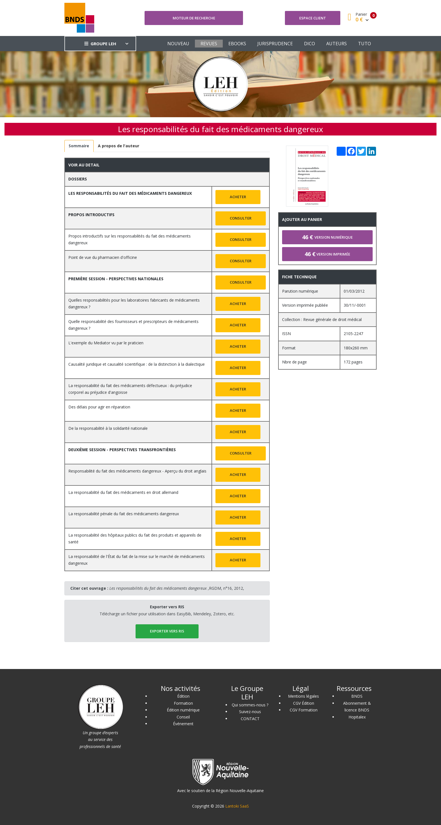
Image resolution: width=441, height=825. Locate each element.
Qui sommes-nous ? (250, 705)
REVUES (209, 43)
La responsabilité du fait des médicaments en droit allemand (123, 492)
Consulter (240, 218)
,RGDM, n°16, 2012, (176, 588)
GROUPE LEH (100, 43)
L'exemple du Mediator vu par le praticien (105, 342)
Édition (183, 696)
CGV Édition (303, 703)
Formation (183, 703)
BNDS (357, 696)
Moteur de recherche (194, 18)
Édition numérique (183, 710)
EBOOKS (237, 43)
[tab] (79, 146)
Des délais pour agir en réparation (99, 407)
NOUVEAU (178, 43)
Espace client (312, 18)
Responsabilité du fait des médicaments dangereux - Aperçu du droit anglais (137, 471)
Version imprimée (327, 254)
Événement (183, 723)
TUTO (364, 43)
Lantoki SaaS (237, 806)
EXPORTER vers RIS (167, 631)
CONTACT (250, 718)
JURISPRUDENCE (275, 43)
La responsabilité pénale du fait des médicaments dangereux (123, 513)
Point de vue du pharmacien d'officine (102, 257)
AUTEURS (336, 43)
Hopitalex (357, 717)
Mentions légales (303, 696)
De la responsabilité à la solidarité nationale (108, 428)
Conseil (183, 717)
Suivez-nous (250, 711)
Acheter (238, 196)
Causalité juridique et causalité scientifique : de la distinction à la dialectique (136, 364)
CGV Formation (304, 710)
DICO (309, 43)
